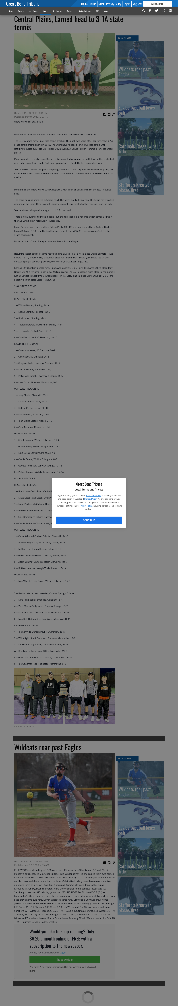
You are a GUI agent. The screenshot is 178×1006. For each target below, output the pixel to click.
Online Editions (85, 11)
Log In (127, 4)
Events (21, 11)
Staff (101, 4)
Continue (89, 520)
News (11, 11)
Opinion (70, 11)
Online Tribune (88, 4)
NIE (97, 11)
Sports (45, 11)
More (108, 11)
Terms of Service (93, 495)
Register (137, 4)
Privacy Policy (90, 498)
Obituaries (57, 11)
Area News (33, 11)
